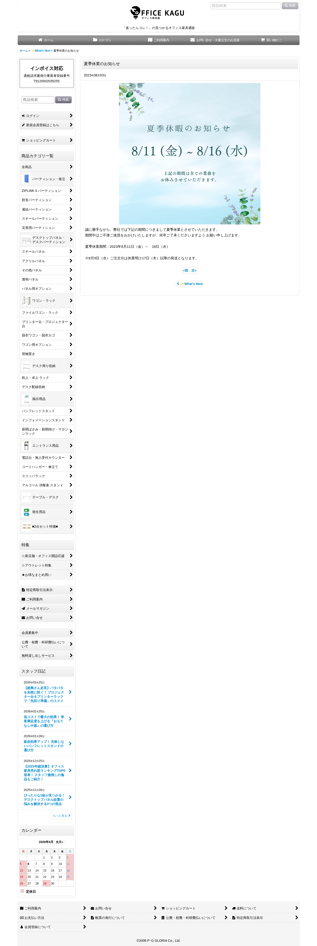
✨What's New (190, 284)
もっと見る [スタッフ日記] (61, 815)
